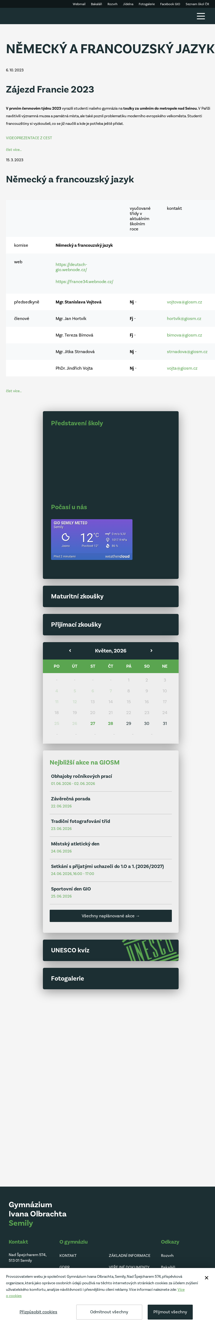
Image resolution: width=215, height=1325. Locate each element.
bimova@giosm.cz (184, 335)
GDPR (64, 1267)
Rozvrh (167, 1255)
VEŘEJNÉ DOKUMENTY (129, 1267)
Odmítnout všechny (109, 1311)
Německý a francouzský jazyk (70, 179)
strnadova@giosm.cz (187, 351)
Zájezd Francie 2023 (50, 89)
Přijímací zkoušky (76, 624)
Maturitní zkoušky (77, 596)
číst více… (14, 149)
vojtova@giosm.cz (184, 302)
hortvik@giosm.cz (184, 318)
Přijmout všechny (170, 1311)
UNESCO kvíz (70, 950)
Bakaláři (168, 1267)
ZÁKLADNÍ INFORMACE (129, 1255)
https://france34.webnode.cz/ (84, 281)
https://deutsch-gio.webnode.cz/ (71, 267)
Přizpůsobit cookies (38, 1311)
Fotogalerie (67, 978)
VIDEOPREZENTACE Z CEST (29, 138)
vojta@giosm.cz (182, 368)
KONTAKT (68, 1255)
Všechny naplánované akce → (111, 915)
